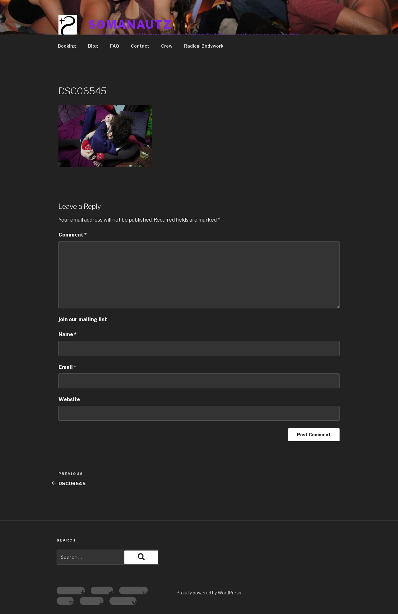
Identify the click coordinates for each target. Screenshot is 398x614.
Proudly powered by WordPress (208, 592)
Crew (166, 46)
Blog (93, 46)
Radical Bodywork (203, 46)
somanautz (130, 24)
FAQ (114, 46)
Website (69, 399)
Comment (72, 235)
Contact (140, 46)
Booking (67, 46)
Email (67, 367)
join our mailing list (82, 319)
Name (67, 334)
